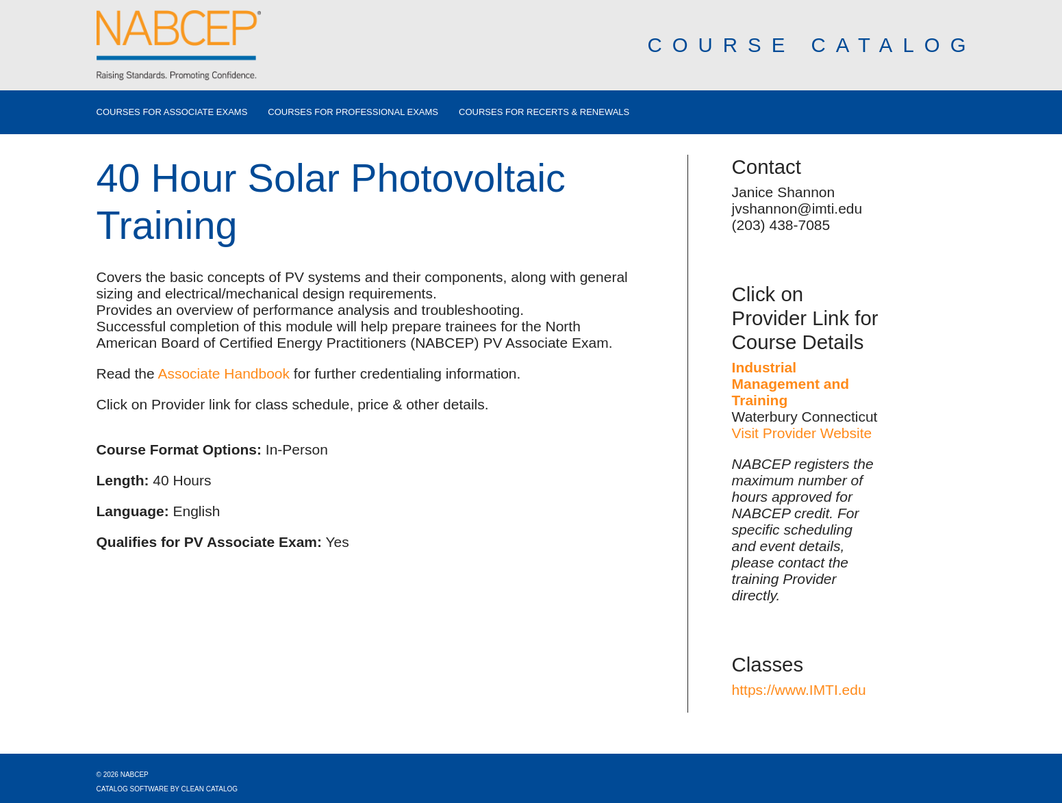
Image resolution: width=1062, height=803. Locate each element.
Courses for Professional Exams (353, 112)
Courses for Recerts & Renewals (544, 112)
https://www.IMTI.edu (799, 690)
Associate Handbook (223, 373)
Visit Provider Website (802, 433)
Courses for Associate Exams (172, 112)
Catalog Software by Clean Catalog (167, 789)
